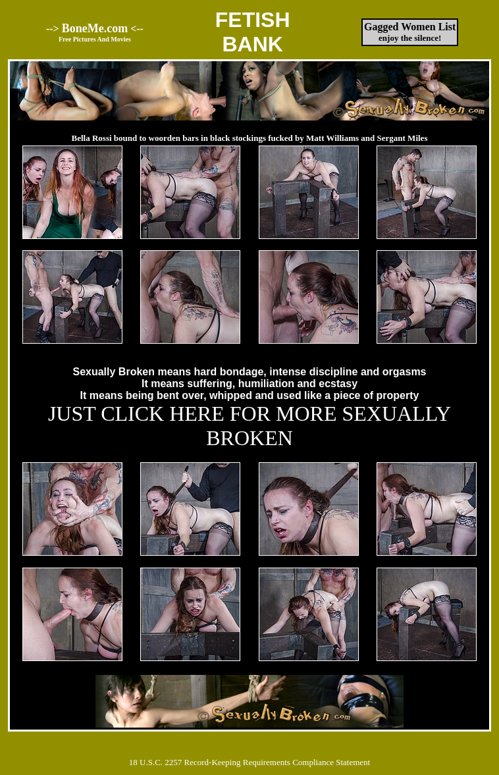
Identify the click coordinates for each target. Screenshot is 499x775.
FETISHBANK (252, 32)
